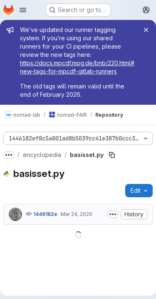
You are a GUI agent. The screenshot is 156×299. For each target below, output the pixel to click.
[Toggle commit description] (112, 214)
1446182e (41, 214)
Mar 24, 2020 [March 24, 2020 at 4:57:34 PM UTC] (76, 214)
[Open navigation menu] (23, 10)
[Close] (146, 30)
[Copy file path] (112, 155)
